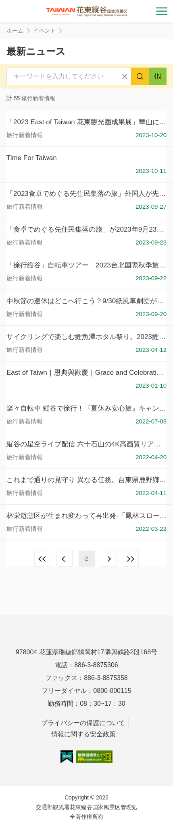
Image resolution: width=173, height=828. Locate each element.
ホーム (14, 30)
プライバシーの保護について (83, 722)
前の (64, 559)
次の (109, 559)
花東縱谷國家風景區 (86, 11)
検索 (140, 76)
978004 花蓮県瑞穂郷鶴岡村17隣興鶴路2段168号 (86, 652)
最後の (131, 559)
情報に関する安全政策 (83, 734)
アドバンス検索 (158, 76)
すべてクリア (124, 76)
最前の (42, 559)
